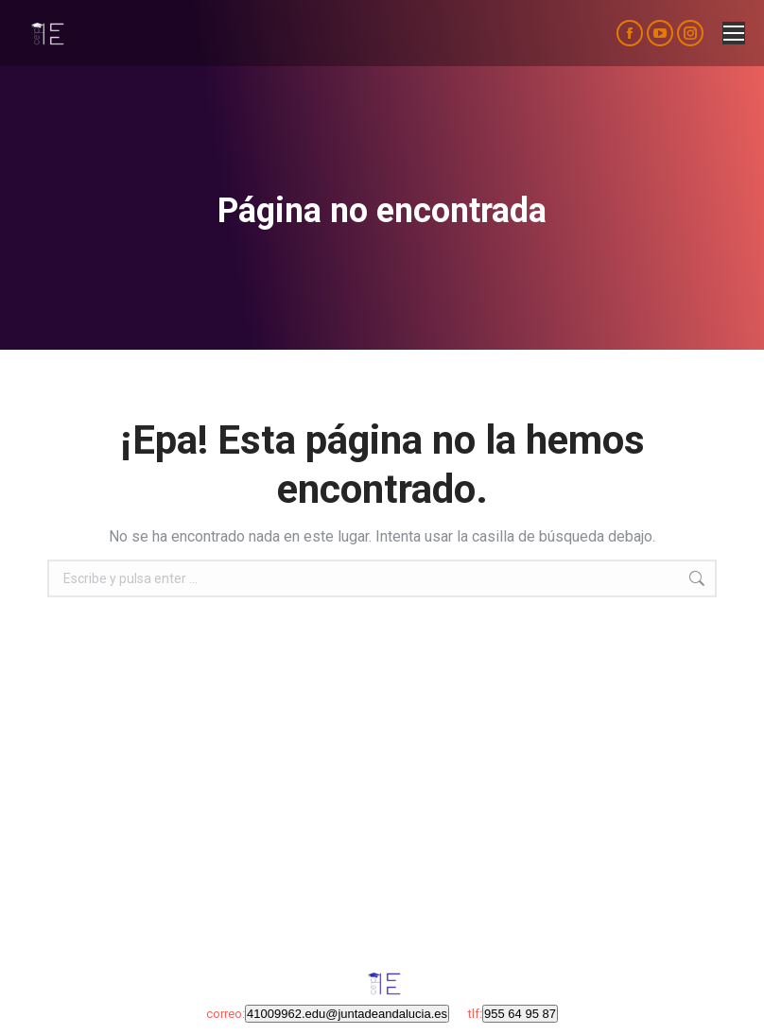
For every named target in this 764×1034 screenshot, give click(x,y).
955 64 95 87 (520, 1014)
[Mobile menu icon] (733, 33)
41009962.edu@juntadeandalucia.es (347, 1014)
